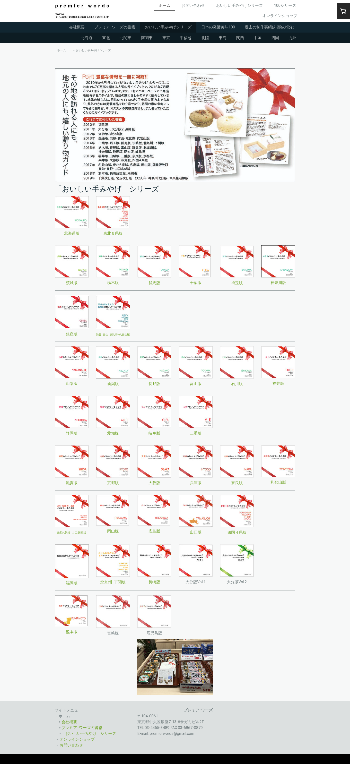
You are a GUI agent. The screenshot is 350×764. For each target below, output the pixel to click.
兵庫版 (195, 483)
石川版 (237, 383)
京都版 (113, 483)
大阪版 (154, 483)
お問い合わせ (193, 5)
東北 (106, 37)
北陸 (205, 37)
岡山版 (113, 531)
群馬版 (154, 283)
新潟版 (113, 383)
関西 (240, 37)
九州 (293, 37)
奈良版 (237, 483)
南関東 (147, 37)
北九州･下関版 (113, 582)
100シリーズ (285, 5)
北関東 (125, 37)
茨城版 (72, 283)
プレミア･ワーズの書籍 (114, 27)
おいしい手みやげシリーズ (239, 5)
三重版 (195, 433)
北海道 (86, 37)
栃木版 (113, 282)
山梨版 (72, 383)
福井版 (278, 383)
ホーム (164, 5)
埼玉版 (237, 283)
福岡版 (72, 583)
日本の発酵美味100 (218, 27)
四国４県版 (237, 532)
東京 (166, 37)
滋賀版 (72, 483)
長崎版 (154, 582)
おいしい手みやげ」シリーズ (90, 733)
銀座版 (72, 334)
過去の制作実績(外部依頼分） (271, 27)
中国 (258, 37)
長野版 (154, 383)
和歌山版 (278, 482)
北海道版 (71, 233)
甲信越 (186, 37)
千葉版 (195, 282)
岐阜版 (154, 433)
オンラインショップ (279, 15)
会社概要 (77, 27)
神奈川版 (278, 282)
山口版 (195, 532)
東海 (223, 37)
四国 (275, 37)
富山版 (195, 383)
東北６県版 (113, 233)
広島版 (154, 531)
